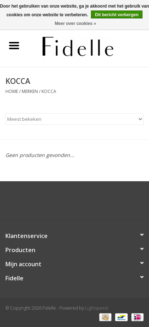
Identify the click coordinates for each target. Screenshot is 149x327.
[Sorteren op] (74, 119)
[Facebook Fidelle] (68, 203)
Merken (30, 91)
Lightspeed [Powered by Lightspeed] (96, 308)
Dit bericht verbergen (117, 14)
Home (11, 91)
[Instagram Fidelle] (81, 203)
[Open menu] (14, 45)
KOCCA (48, 91)
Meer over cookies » (75, 23)
